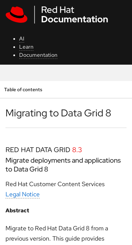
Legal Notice (22, 194)
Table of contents (23, 89)
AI (21, 38)
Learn (26, 46)
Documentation (38, 55)
